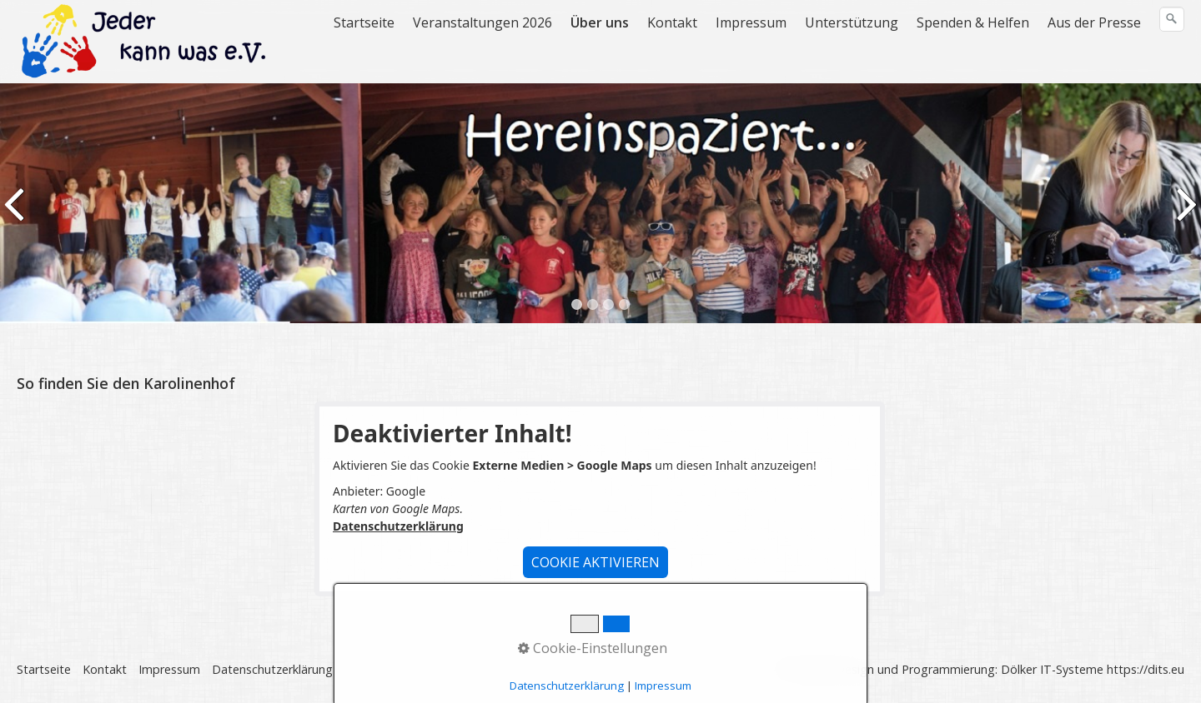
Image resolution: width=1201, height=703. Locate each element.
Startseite (364, 22)
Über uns (599, 22)
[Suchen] (1171, 19)
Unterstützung (851, 22)
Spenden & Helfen (973, 22)
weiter (1185, 215)
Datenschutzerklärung (398, 526)
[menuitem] (365, 22)
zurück (15, 215)
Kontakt (672, 22)
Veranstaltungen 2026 (482, 22)
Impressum (751, 22)
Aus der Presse (1094, 22)
